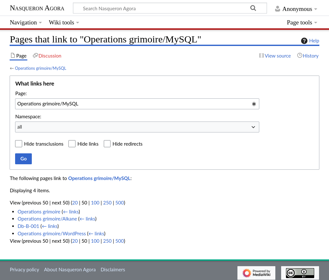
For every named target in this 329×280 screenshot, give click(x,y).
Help (309, 41)
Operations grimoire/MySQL (40, 68)
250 (107, 202)
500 (119, 202)
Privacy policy (24, 269)
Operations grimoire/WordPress (52, 233)
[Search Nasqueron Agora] (170, 8)
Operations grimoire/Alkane (47, 218)
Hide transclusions (43, 144)
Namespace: (28, 116)
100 (95, 202)
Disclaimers (113, 269)
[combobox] (137, 103)
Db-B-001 (28, 226)
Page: (21, 93)
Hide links (88, 144)
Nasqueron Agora (37, 8)
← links (71, 211)
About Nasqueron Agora (70, 269)
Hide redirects (127, 144)
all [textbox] (19, 127)
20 (75, 202)
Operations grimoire (39, 211)
